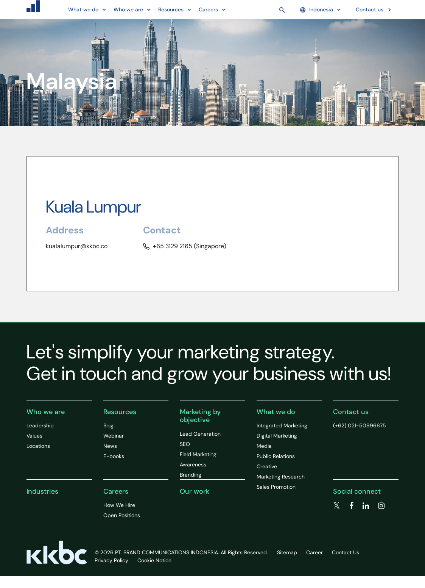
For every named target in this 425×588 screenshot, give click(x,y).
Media (264, 446)
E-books (113, 456)
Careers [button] (208, 9)
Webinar (113, 435)
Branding (190, 474)
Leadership (40, 425)
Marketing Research (281, 476)
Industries (42, 491)
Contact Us (345, 552)
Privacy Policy (111, 560)
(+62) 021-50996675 (359, 425)
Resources (119, 411)
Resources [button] (171, 9)
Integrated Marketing (282, 425)
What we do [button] (83, 9)
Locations (38, 446)
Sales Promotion (276, 486)
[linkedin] (366, 506)
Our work (194, 491)
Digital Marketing (277, 435)
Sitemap (287, 552)
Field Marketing (198, 454)
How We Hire (119, 505)
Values (34, 435)
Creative (267, 466)
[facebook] (351, 506)
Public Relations (276, 456)
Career (314, 552)
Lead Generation (200, 433)
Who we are (45, 411)
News (110, 446)
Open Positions (121, 515)
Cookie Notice (154, 560)
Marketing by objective (200, 416)
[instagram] (381, 506)
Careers (115, 491)
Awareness (193, 464)
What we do (276, 411)
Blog (108, 425)
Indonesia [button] (316, 9)
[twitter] (336, 506)
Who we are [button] (128, 9)
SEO (185, 444)
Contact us (369, 9)
